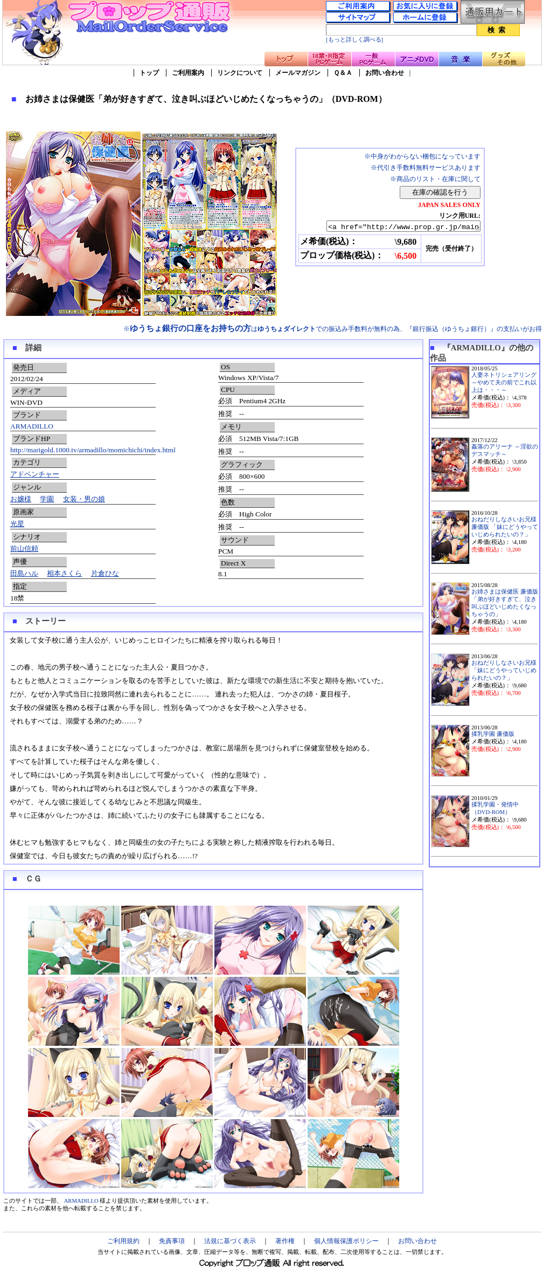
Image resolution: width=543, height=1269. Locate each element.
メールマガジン (298, 73)
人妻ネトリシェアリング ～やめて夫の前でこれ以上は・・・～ (504, 382)
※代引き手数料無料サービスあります (426, 167)
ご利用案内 (188, 73)
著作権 (285, 1241)
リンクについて (239, 73)
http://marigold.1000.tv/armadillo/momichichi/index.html (93, 450)
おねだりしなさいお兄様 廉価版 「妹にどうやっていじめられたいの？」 (504, 526)
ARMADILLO (31, 426)
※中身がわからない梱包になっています (422, 156)
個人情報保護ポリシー (346, 1241)
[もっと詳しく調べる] (354, 40)
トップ (149, 73)
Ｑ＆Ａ (342, 73)
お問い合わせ (384, 73)
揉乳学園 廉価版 (492, 734)
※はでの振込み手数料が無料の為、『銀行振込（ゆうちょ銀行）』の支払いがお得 (332, 329)
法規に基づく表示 (230, 1241)
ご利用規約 (123, 1241)
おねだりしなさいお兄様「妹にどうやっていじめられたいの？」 (504, 670)
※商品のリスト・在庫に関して (435, 179)
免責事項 (172, 1241)
